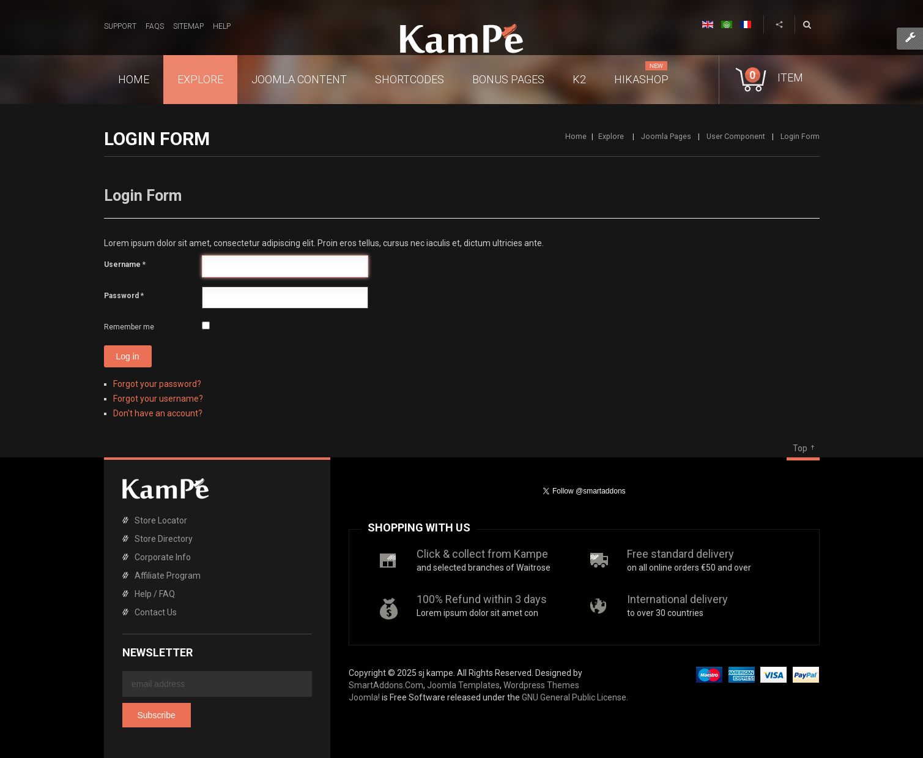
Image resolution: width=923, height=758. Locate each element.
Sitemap (188, 26)
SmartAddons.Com (386, 685)
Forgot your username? (158, 398)
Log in (127, 356)
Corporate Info (163, 557)
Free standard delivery (680, 553)
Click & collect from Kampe (482, 553)
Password (124, 295)
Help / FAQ (155, 594)
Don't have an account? (157, 413)
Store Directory (164, 539)
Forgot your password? (157, 384)
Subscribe (157, 715)
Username (125, 264)
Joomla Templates (463, 685)
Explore (612, 136)
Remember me (129, 327)
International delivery (677, 599)
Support (120, 26)
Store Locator (161, 520)
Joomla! (364, 697)
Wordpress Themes (541, 685)
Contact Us (156, 612)
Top (800, 448)
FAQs (155, 26)
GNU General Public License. (575, 697)
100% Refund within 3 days (482, 599)
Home (576, 136)
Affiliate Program (168, 575)
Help (222, 26)
